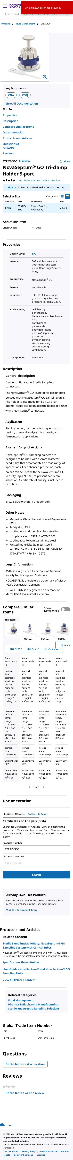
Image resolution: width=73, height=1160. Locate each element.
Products (5, 23)
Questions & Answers (11, 145)
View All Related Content (19, 980)
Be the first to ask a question (25, 1064)
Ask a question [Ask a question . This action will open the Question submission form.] (51, 180)
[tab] (8, 24)
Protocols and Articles (17, 138)
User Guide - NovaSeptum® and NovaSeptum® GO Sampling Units (36, 971)
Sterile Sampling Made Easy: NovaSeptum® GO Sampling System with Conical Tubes (34, 945)
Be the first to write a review (26, 1093)
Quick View (17, 649)
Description (10, 121)
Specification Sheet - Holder (21, 962)
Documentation (13, 132)
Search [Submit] (36, 875)
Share (65, 161)
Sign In (12, 187)
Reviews (8, 153)
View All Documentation (21, 103)
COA (11, 95)
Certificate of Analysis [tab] (14, 814)
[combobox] (36, 849)
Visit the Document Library (21, 910)
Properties (10, 115)
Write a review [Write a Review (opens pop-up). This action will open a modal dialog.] (32, 180)
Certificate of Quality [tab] (38, 814)
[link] (10, 1151)
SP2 (34, 253)
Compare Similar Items (18, 127)
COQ (25, 95)
